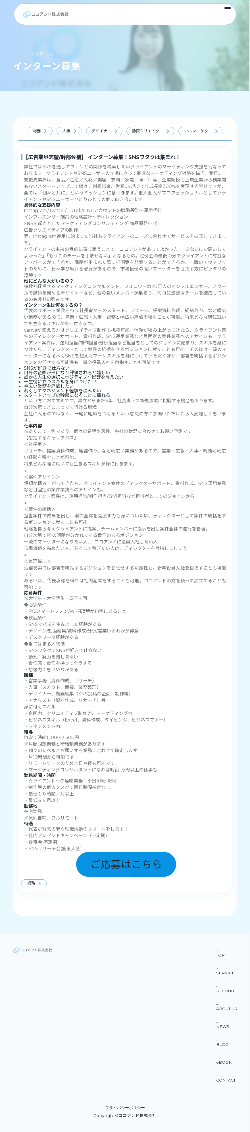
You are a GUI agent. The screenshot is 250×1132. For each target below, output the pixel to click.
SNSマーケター (198, 131)
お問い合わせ (223, 1074)
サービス (219, 967)
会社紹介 (219, 1003)
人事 (66, 131)
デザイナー (101, 131)
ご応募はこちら (126, 864)
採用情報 (219, 985)
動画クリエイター (147, 131)
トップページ (223, 949)
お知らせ (219, 1021)
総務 (37, 131)
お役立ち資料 (223, 1056)
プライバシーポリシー (125, 1107)
